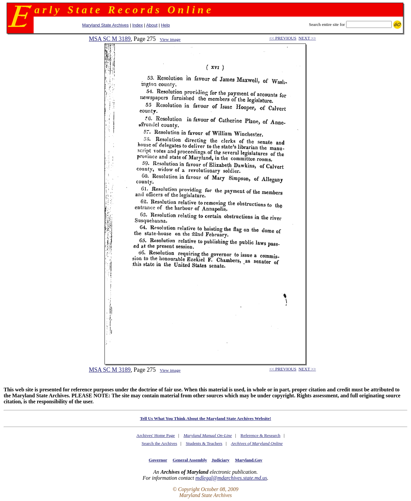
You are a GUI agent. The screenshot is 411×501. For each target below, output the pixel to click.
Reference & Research (261, 435)
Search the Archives (159, 443)
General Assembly (190, 459)
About (151, 25)
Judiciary (220, 459)
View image (170, 39)
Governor (158, 459)
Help (165, 25)
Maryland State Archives (105, 25)
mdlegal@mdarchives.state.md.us (231, 478)
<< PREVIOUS (282, 38)
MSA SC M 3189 (110, 39)
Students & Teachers (204, 443)
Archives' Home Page (155, 435)
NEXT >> (307, 38)
